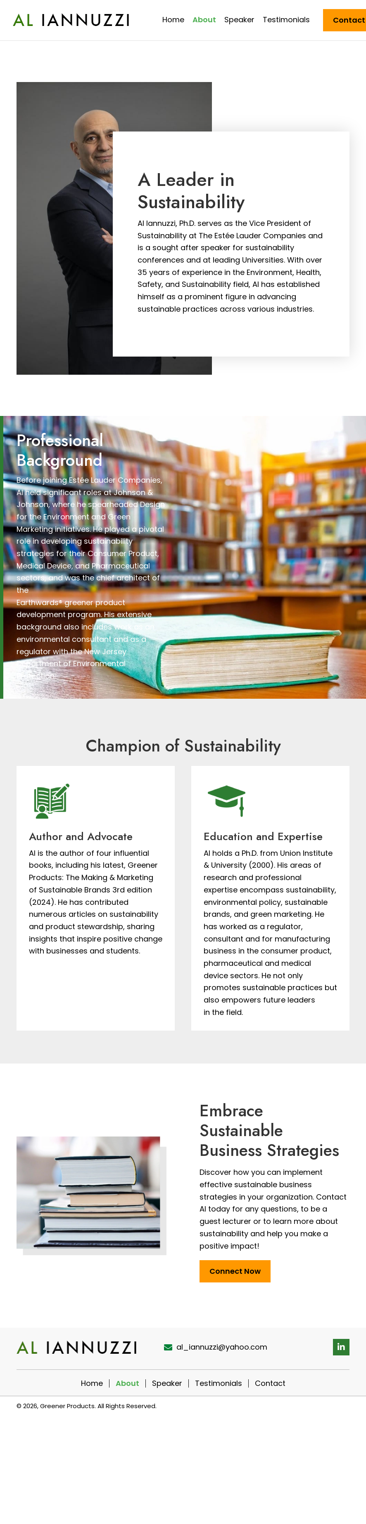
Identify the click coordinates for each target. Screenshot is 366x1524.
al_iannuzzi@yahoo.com (221, 1347)
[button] (341, 1347)
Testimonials (218, 1383)
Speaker (167, 1383)
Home (92, 1383)
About (127, 1383)
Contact (270, 1383)
